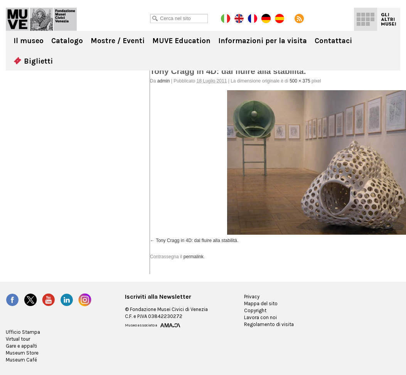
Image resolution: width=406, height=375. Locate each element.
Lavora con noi (260, 317)
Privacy (251, 296)
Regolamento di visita (269, 324)
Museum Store (22, 353)
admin (163, 81)
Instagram (84, 299)
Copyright (255, 310)
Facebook (12, 299)
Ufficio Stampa (23, 332)
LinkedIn (66, 299)
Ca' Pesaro (41, 19)
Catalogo (67, 41)
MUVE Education (181, 41)
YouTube (48, 299)
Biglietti (33, 61)
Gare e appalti (21, 346)
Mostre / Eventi (118, 41)
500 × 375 (300, 81)
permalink (194, 256)
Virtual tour (18, 339)
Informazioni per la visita (262, 41)
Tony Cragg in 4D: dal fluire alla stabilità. (197, 240)
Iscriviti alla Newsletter (158, 296)
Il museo (28, 41)
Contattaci (333, 41)
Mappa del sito (261, 303)
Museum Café (21, 360)
